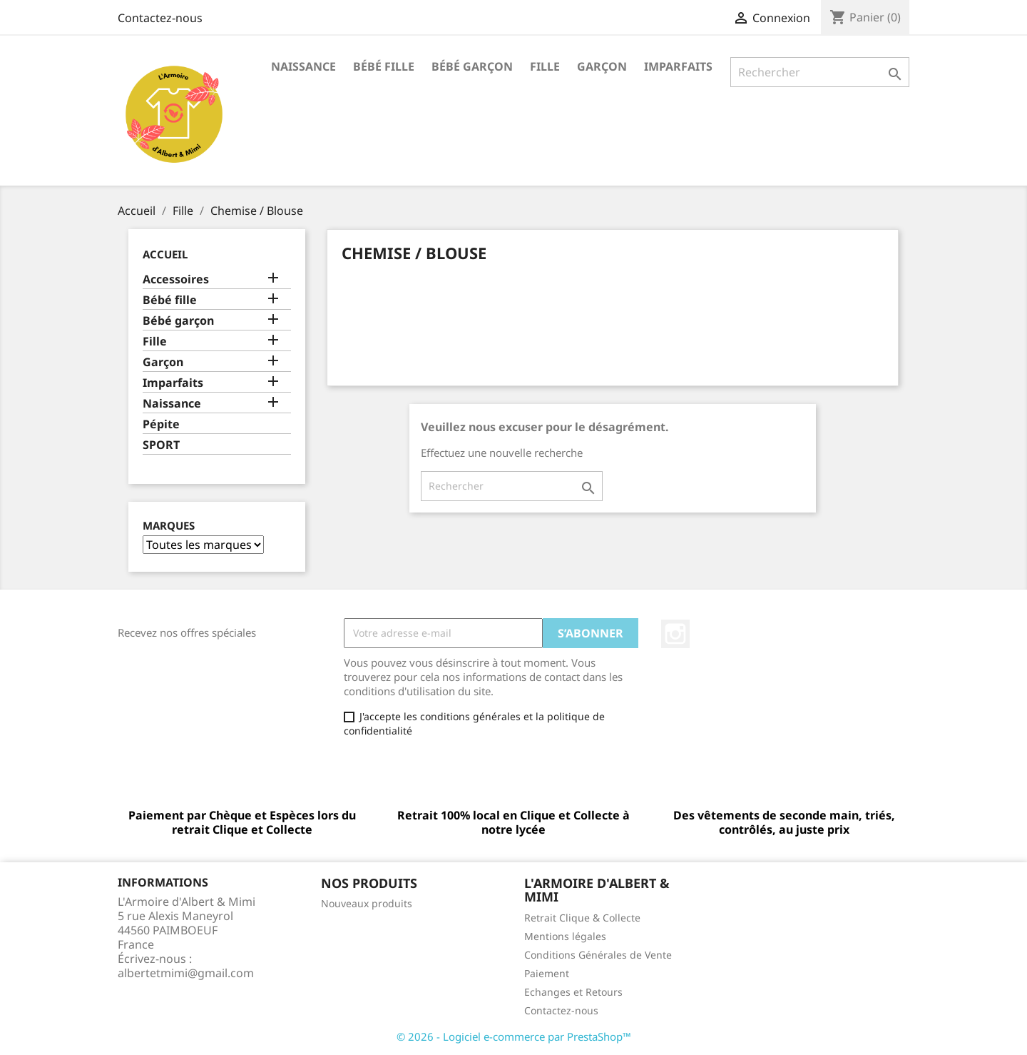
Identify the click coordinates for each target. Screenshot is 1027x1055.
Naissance (303, 66)
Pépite (161, 424)
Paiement (546, 973)
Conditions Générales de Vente (598, 954)
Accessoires (176, 279)
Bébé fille (383, 66)
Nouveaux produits (366, 903)
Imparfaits (678, 66)
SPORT (161, 445)
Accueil (165, 254)
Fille (545, 66)
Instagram (675, 634)
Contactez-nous (160, 18)
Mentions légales (565, 936)
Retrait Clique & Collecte (582, 917)
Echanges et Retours (573, 992)
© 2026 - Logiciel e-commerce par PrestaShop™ (514, 1036)
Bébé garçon (472, 66)
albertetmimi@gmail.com (186, 973)
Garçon (602, 66)
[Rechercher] (819, 72)
